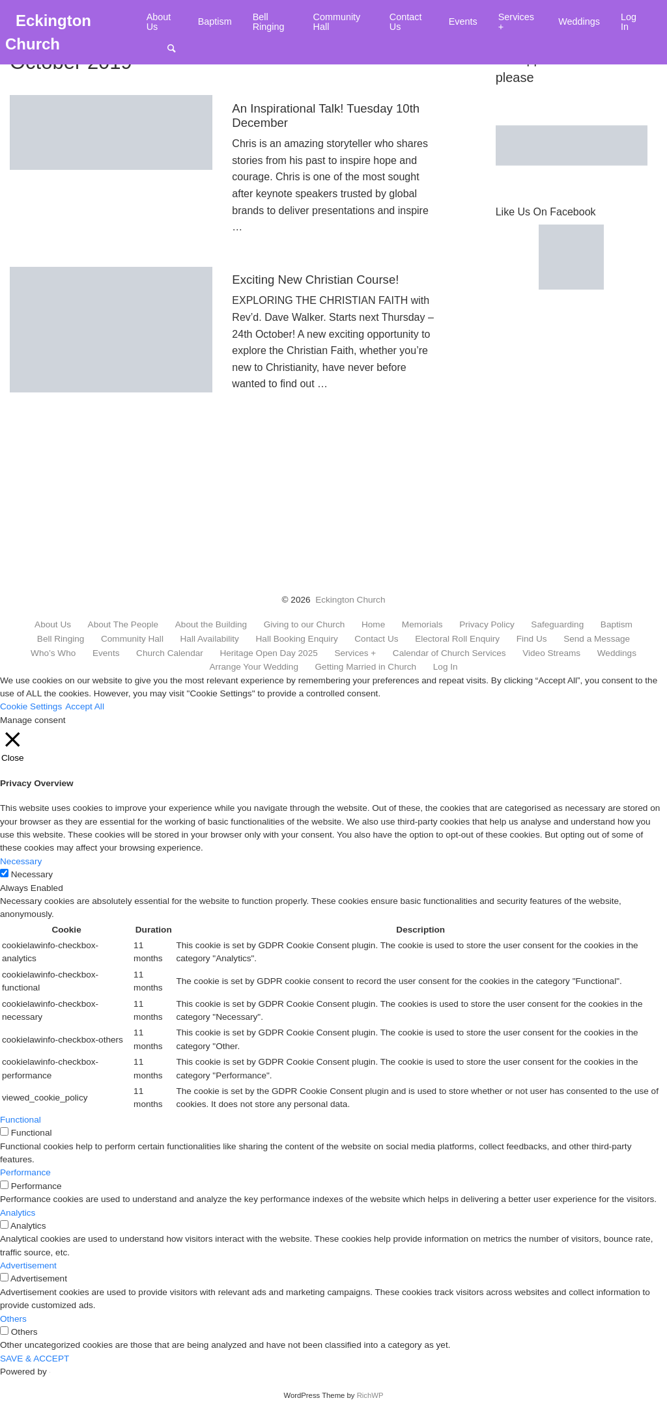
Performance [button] (25, 1172)
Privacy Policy (487, 624)
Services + (516, 21)
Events (463, 21)
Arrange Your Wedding (253, 667)
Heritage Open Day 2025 (268, 653)
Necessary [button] (21, 861)
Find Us (532, 639)
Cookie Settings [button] (31, 706)
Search (177, 47)
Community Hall (337, 21)
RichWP (370, 1395)
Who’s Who (53, 653)
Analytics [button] (17, 1213)
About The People (123, 624)
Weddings (579, 21)
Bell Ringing (269, 21)
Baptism (215, 21)
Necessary (32, 874)
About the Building (211, 624)
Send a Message (596, 639)
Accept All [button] (84, 706)
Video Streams (551, 653)
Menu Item (157, 47)
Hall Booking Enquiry (297, 639)
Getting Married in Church (366, 667)
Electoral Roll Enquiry (457, 639)
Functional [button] (20, 1120)
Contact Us (406, 21)
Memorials (422, 624)
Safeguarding (557, 624)
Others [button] (13, 1319)
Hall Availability (209, 639)
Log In (628, 21)
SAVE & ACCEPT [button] (34, 1358)
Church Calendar (169, 653)
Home (373, 624)
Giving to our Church (304, 624)
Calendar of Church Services (449, 653)
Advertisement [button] (28, 1265)
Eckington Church (350, 600)
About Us (159, 21)
